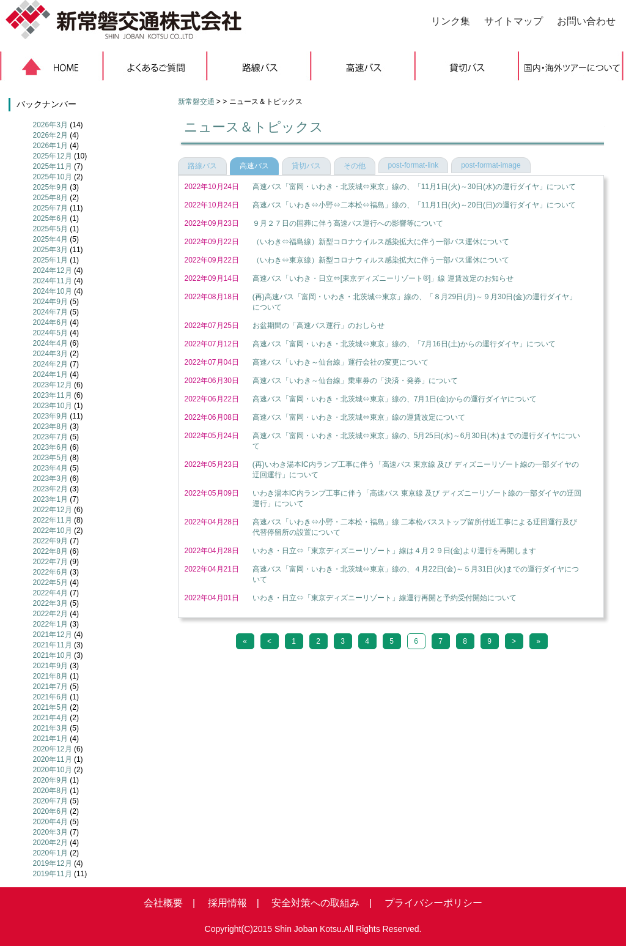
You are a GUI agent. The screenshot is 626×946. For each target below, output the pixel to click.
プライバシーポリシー (428, 903)
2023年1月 (50, 499)
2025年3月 (50, 249)
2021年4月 (50, 717)
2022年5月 (50, 582)
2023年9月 (50, 416)
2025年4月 (50, 239)
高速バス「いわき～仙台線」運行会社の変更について (340, 362)
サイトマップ (513, 21)
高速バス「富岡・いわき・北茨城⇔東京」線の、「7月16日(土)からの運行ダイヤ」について (404, 344)
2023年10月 (52, 405)
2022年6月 (50, 572)
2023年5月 (50, 457)
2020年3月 (50, 832)
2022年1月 (50, 624)
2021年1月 (50, 738)
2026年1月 (50, 145)
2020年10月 (52, 769)
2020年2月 (50, 842)
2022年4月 (50, 593)
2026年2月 (50, 135)
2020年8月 (50, 790)
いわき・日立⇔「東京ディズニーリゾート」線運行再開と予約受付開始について (384, 598)
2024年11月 (52, 281)
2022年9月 (50, 541)
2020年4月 (50, 822)
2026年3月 (50, 125)
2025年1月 (50, 260)
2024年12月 (52, 270)
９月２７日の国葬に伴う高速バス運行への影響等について (347, 223)
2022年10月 (52, 530)
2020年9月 (50, 780)
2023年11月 (52, 395)
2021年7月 (50, 686)
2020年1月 (50, 853)
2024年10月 (52, 291)
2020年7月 (50, 801)
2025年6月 (50, 218)
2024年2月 (50, 364)
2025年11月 (52, 166)
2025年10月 (52, 177)
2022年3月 (50, 603)
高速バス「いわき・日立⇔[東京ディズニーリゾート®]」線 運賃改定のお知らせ (383, 278)
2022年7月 (50, 561)
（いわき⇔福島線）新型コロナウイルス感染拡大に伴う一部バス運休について (380, 241)
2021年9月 (50, 665)
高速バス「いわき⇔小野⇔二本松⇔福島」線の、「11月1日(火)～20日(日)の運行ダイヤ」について (414, 205)
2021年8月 (50, 676)
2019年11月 (52, 874)
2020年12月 (52, 749)
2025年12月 (52, 156)
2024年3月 (50, 353)
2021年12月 (52, 634)
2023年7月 (50, 437)
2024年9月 (50, 301)
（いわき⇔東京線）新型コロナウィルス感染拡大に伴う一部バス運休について (380, 260)
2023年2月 (50, 489)
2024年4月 (50, 343)
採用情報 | (228, 903)
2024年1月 (50, 374)
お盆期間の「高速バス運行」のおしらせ (318, 325)
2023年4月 (50, 468)
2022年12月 (52, 509)
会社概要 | (169, 903)
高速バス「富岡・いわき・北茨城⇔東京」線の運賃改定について (358, 417)
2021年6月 (50, 697)
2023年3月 (50, 478)
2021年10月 (52, 655)
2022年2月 (50, 613)
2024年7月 (50, 312)
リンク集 (450, 21)
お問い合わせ (586, 21)
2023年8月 (50, 426)
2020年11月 (52, 759)
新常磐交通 (196, 101)
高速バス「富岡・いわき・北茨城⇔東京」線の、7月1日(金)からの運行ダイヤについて (394, 399)
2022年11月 (52, 520)
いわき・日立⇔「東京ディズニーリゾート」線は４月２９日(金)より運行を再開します (394, 550)
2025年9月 (50, 187)
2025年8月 (50, 197)
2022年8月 (50, 551)
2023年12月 (52, 385)
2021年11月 (52, 645)
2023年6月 (50, 447)
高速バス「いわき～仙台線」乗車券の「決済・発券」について (355, 380)
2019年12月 (52, 863)
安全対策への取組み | (317, 903)
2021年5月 (50, 707)
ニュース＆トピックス (253, 127)
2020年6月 (50, 811)
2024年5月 (50, 333)
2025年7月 (50, 208)
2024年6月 (50, 322)
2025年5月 (50, 229)
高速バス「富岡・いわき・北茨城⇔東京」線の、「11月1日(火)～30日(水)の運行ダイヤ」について (414, 186)
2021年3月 (50, 728)
